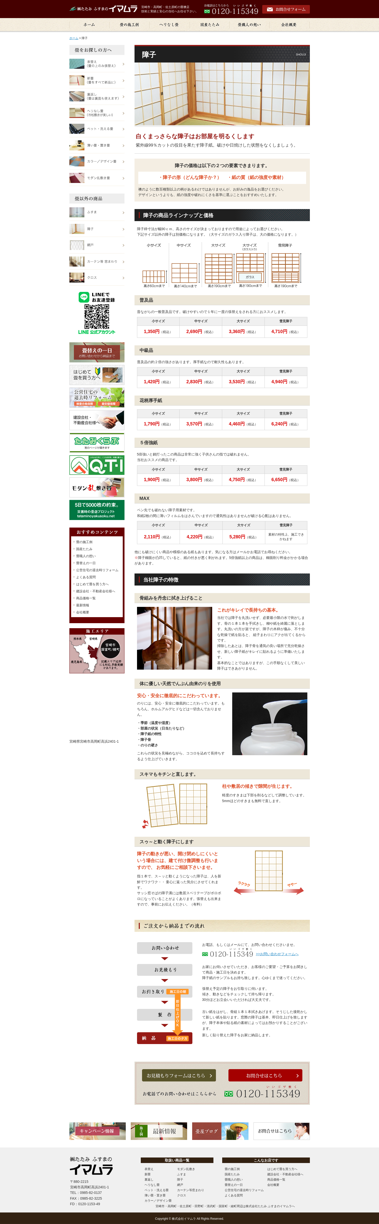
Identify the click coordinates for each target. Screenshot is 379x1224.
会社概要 (82, 612)
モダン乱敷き (186, 1169)
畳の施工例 (84, 542)
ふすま (181, 1174)
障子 (180, 1179)
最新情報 (82, 605)
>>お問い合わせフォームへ (277, 954)
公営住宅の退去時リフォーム (97, 570)
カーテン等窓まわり (190, 1190)
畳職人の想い (86, 556)
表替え (149, 1169)
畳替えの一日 (86, 563)
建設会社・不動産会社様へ (95, 591)
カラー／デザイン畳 (158, 1200)
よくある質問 (86, 577)
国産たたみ (84, 549)
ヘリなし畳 (152, 1185)
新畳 (148, 1174)
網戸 (180, 1185)
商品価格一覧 (86, 598)
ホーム (73, 38)
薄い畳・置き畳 (155, 1195)
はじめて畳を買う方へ (92, 584)
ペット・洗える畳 (157, 1190)
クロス (181, 1195)
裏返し (149, 1179)
